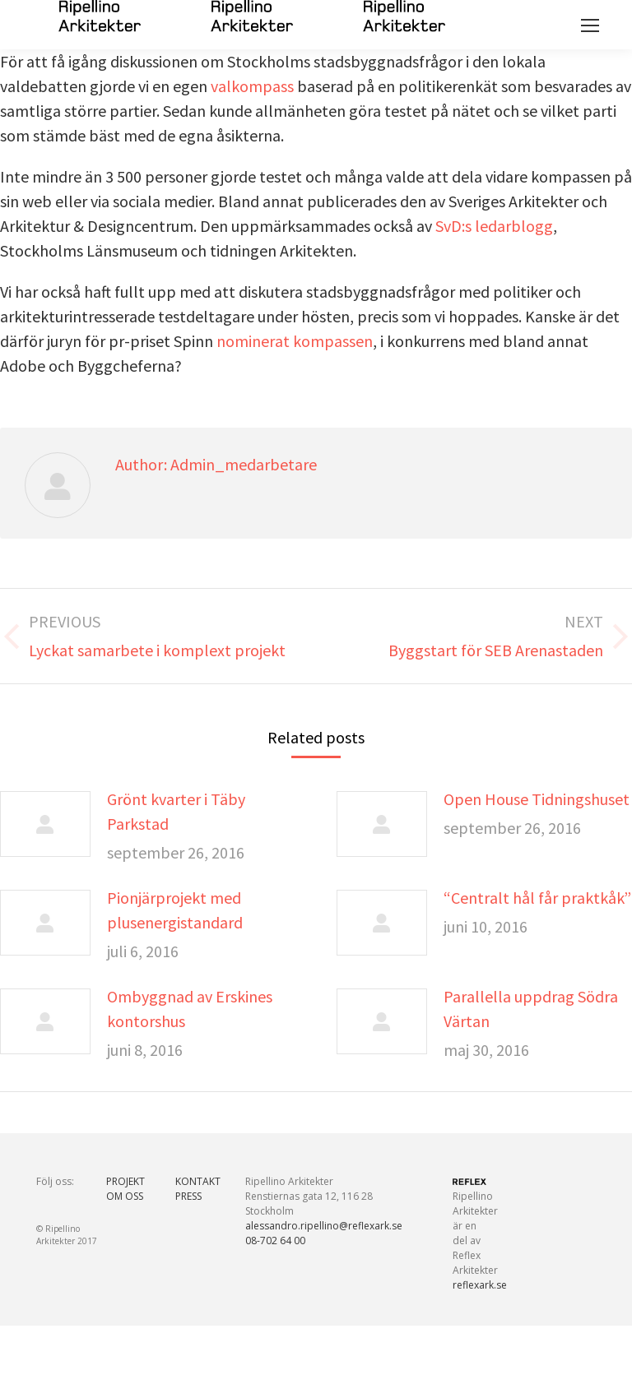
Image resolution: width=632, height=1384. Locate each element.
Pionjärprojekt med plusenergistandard (175, 910)
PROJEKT (125, 1181)
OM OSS (124, 1196)
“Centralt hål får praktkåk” (537, 897)
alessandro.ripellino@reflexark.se (323, 1226)
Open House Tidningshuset (537, 799)
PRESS (188, 1196)
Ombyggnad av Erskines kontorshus (189, 1008)
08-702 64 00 (275, 1240)
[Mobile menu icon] (590, 25)
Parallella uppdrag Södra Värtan (531, 1008)
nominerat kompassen (294, 341)
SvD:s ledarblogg (494, 225)
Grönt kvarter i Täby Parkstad (176, 811)
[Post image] (45, 824)
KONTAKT (198, 1181)
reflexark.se (480, 1285)
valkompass (254, 86)
